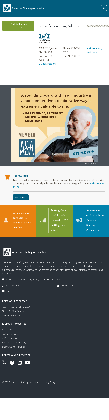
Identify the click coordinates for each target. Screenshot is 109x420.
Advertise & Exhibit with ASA (16, 306)
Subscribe (21, 197)
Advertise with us (91, 163)
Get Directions (48, 63)
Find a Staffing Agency (13, 311)
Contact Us (11, 290)
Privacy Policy (48, 382)
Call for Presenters (11, 315)
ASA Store (7, 329)
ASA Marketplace (10, 333)
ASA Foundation (10, 337)
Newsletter (14, 346)
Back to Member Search (18, 25)
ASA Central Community (14, 342)
